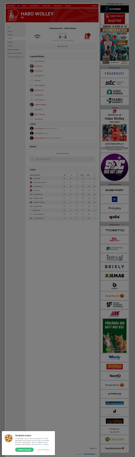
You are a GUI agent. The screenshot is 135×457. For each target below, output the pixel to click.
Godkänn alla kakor (24, 450)
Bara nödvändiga (43, 450)
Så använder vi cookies (40, 444)
